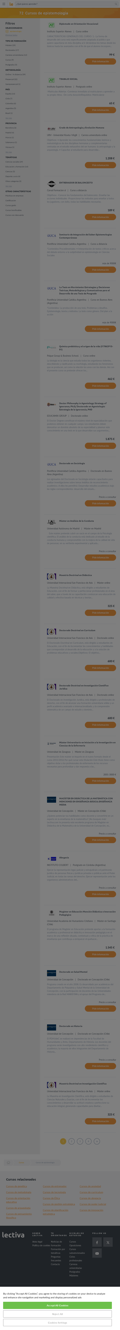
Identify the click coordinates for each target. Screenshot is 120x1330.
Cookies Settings (57, 1322)
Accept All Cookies (57, 1305)
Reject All (57, 1313)
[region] (60, 1308)
